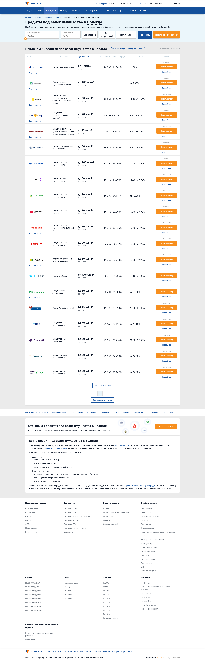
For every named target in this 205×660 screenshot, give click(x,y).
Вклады (64, 10)
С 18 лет (28, 516)
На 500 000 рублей (33, 602)
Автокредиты (93, 10)
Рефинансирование (121, 412)
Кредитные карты (114, 10)
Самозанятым (31, 508)
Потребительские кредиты (36, 412)
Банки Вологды (122, 445)
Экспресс (106, 508)
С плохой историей (149, 547)
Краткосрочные (71, 583)
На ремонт (145, 597)
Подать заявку (166, 66)
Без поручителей (107, 35)
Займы (132, 10)
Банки (143, 10)
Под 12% (106, 594)
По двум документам (150, 516)
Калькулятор (139, 412)
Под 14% (106, 598)
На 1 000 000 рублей (34, 606)
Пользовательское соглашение (95, 651)
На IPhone (145, 583)
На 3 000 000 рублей (34, 610)
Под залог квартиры (72, 520)
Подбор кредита (59, 412)
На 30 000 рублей (32, 583)
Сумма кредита (33, 33)
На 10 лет (68, 594)
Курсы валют (34, 10)
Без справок (90, 34)
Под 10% (106, 590)
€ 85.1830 (159, 3)
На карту (105, 412)
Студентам (30, 512)
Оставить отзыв (166, 426)
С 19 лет (28, 520)
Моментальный (148, 512)
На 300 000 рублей (33, 598)
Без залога (68, 532)
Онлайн (144, 535)
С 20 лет (28, 524)
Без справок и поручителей (152, 539)
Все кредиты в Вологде (102, 400)
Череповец (30, 639)
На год (67, 587)
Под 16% (106, 606)
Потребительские (148, 605)
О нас (48, 651)
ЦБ (141, 3)
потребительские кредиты (55, 448)
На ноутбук (146, 601)
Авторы (115, 651)
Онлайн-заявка (76, 412)
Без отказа (168, 412)
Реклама (57, 651)
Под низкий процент (111, 618)
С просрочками (147, 528)
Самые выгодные (148, 570)
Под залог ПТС (70, 524)
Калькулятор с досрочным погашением (158, 532)
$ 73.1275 (149, 3)
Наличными (126, 34)
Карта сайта (126, 651)
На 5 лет (67, 590)
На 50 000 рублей (32, 587)
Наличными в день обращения (115, 512)
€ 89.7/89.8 (126, 3)
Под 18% (106, 614)
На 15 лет (68, 598)
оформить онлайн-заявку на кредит (139, 485)
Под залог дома (70, 508)
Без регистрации (148, 551)
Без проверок (147, 508)
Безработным (31, 532)
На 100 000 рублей (33, 590)
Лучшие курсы (100, 3)
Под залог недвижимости (75, 528)
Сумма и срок (84, 56)
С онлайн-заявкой (110, 524)
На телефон (146, 593)
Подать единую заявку (166, 34)
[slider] (25, 38)
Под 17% (106, 610)
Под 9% (105, 587)
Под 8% (105, 583)
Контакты (67, 651)
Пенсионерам (31, 528)
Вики (76, 651)
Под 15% (106, 602)
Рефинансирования (149, 609)
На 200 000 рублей (33, 594)
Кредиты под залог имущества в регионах (39, 634)
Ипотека (77, 10)
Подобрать (144, 34)
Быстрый (145, 555)
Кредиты (51, 10)
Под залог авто (70, 512)
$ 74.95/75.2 (114, 3)
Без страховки (147, 524)
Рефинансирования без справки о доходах (155, 588)
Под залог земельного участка (77, 516)
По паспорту (146, 520)
